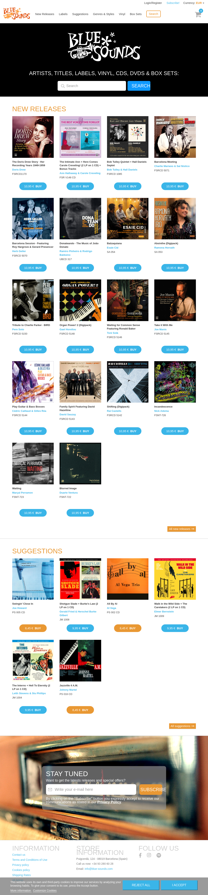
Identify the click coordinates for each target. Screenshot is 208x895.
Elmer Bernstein (164, 611)
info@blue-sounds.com (99, 868)
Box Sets (136, 14)
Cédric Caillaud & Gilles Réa (29, 410)
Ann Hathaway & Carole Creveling (80, 173)
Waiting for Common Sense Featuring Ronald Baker (123, 327)
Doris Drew (19, 169)
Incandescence (163, 406)
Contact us (18, 854)
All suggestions (180, 726)
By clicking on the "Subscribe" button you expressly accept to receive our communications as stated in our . (102, 800)
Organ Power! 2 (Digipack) (75, 325)
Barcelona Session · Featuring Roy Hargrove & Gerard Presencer (33, 245)
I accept (179, 885)
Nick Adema (161, 410)
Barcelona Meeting (165, 161)
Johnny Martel (68, 689)
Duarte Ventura (69, 492)
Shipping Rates (21, 875)
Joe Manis (160, 329)
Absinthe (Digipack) (166, 243)
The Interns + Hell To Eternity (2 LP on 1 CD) (31, 687)
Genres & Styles (103, 14)
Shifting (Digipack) (118, 406)
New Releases (45, 14)
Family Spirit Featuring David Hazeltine (77, 408)
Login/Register (153, 2)
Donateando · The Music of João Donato (79, 245)
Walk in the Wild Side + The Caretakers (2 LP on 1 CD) (170, 605)
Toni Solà (112, 332)
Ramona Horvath (164, 247)
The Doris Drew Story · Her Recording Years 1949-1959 (28, 163)
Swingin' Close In (22, 603)
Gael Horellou (68, 329)
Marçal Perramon (22, 492)
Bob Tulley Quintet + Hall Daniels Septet (127, 163)
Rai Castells (114, 410)
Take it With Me (163, 325)
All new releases (179, 529)
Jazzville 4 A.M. (69, 685)
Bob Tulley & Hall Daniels (122, 169)
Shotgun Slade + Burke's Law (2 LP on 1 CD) (79, 605)
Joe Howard (19, 608)
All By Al (112, 603)
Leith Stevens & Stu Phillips (29, 693)
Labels (63, 14)
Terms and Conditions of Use (29, 859)
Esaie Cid (113, 247)
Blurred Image (68, 488)
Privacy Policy (109, 802)
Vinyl (122, 14)
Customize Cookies (45, 890)
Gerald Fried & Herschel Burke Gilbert (78, 613)
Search (153, 13)
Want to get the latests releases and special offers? (85, 780)
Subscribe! (173, 2)
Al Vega (111, 608)
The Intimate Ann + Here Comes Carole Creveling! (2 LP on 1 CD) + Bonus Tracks (80, 165)
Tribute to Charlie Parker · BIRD (31, 325)
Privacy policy (20, 864)
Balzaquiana (114, 243)
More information (21, 890)
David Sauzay (68, 414)
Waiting (16, 488)
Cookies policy (21, 870)
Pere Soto (18, 329)
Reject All (141, 885)
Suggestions (80, 14)
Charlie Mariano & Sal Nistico (172, 166)
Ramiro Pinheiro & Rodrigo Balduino (76, 253)
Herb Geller (19, 251)
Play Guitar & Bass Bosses (28, 406)
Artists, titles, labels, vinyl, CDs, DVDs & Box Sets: (104, 73)
